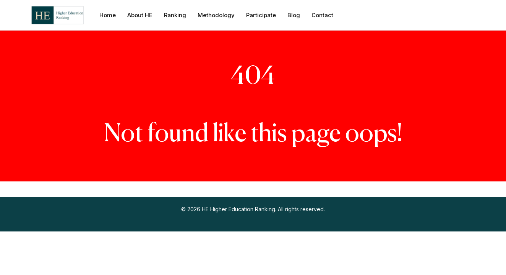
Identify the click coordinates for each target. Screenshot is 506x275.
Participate (261, 15)
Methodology (216, 15)
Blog (293, 15)
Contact (322, 15)
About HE (139, 15)
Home (107, 15)
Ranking (175, 15)
